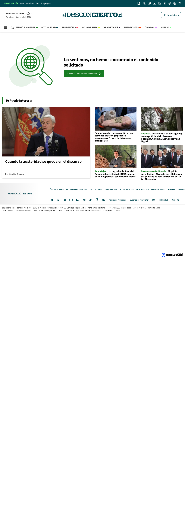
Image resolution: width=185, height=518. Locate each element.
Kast (22, 3)
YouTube (70, 200)
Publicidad (163, 200)
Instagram (64, 200)
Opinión (149, 27)
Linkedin (77, 200)
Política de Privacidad (117, 200)
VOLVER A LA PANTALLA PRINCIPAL (84, 73)
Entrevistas (131, 27)
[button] (171, 15)
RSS (153, 200)
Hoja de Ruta (90, 27)
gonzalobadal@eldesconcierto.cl (108, 210)
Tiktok (90, 200)
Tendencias (69, 27)
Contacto (175, 200)
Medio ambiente (25, 27)
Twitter (57, 200)
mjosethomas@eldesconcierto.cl (51, 210)
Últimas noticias (59, 189)
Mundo (164, 27)
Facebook (51, 200)
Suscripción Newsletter (139, 200)
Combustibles (32, 3)
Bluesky (103, 200)
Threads (97, 200)
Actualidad (48, 27)
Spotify (84, 200)
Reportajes (111, 27)
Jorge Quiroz (46, 3)
